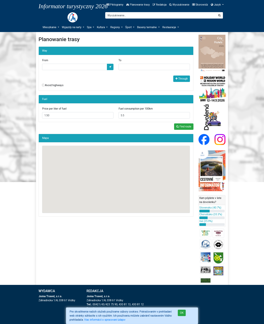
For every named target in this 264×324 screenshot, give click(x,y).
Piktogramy (115, 4)
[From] (74, 67)
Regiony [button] (115, 27)
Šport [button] (128, 27)
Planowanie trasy (138, 4)
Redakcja (160, 4)
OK (182, 312)
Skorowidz (200, 4)
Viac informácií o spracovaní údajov (104, 319)
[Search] (160, 15)
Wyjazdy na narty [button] (72, 27)
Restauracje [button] (169, 27)
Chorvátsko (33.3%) (210, 214)
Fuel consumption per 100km (136, 108)
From (45, 60)
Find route (183, 126)
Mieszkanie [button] (50, 27)
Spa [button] (89, 27)
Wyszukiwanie (179, 4)
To (120, 60)
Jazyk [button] (216, 4)
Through (181, 78)
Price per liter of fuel (54, 108)
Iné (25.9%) (205, 221)
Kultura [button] (101, 27)
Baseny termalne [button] (147, 27)
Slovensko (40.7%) (210, 207)
